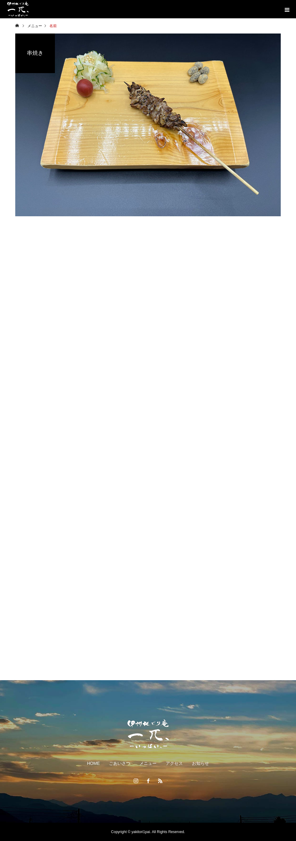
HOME (93, 763)
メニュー (148, 763)
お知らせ (200, 763)
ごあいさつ (119, 763)
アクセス (174, 763)
